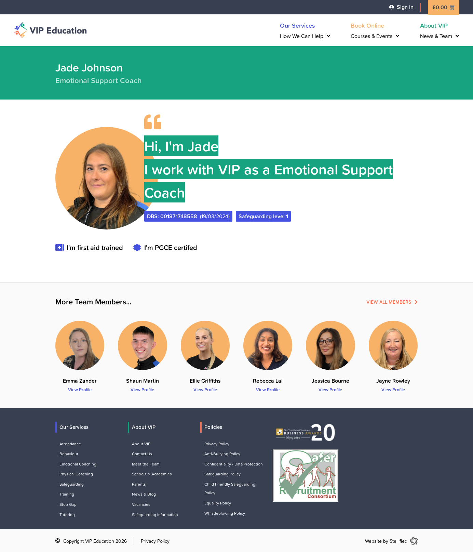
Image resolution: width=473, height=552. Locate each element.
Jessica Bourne (330, 380)
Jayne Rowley (393, 380)
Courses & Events (375, 36)
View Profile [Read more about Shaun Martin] (142, 389)
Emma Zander (80, 380)
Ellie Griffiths (205, 380)
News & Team (439, 36)
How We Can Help (305, 36)
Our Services (297, 25)
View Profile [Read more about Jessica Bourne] (330, 389)
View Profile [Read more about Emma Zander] (80, 389)
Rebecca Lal (268, 380)
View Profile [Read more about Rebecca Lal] (268, 389)
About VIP (434, 25)
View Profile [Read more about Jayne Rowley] (393, 389)
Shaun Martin (142, 380)
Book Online (367, 25)
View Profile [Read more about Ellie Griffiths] (205, 389)
